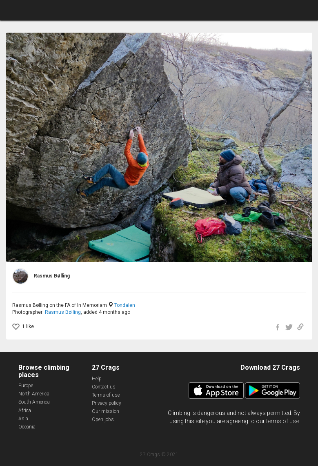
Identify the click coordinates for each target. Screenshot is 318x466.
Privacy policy (106, 403)
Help (97, 379)
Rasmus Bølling (63, 312)
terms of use (282, 421)
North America (33, 394)
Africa (24, 410)
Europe (25, 385)
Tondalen (124, 305)
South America (34, 402)
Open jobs (103, 419)
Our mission (105, 411)
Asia (23, 419)
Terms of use (106, 395)
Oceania (27, 427)
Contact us (104, 387)
